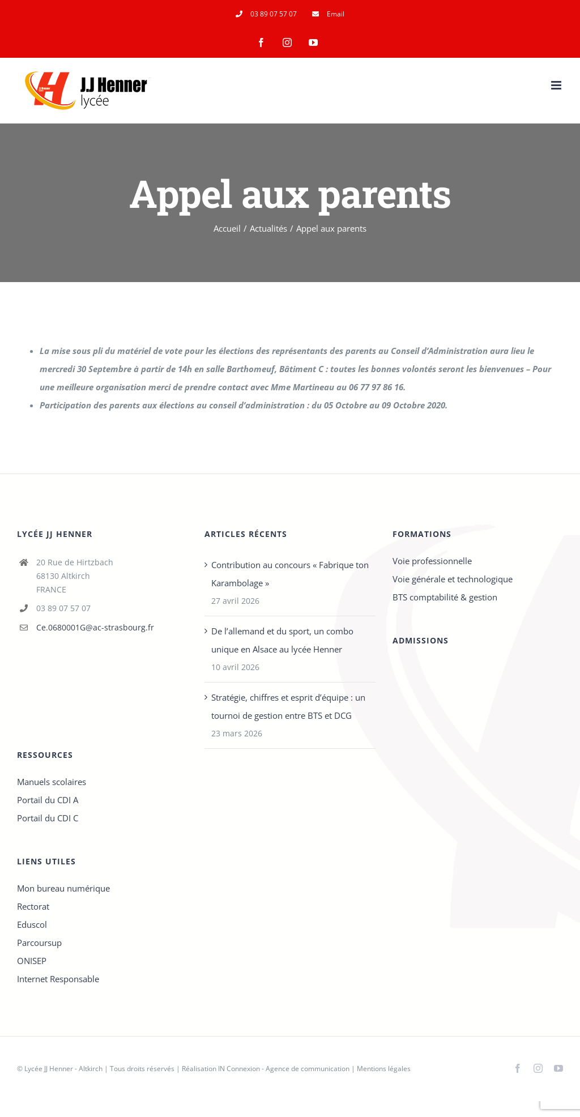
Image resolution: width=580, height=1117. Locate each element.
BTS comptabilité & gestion (445, 597)
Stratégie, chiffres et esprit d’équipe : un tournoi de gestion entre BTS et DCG (288, 706)
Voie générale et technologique (453, 579)
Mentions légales (384, 1068)
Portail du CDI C (47, 818)
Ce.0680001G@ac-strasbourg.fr (95, 627)
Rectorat (33, 906)
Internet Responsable (58, 978)
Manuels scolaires (51, 781)
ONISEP (31, 960)
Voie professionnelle (432, 560)
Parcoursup (39, 942)
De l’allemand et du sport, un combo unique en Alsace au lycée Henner (282, 640)
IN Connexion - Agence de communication (283, 1068)
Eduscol (32, 924)
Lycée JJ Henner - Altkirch (63, 1068)
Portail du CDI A (47, 799)
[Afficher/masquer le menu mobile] (557, 85)
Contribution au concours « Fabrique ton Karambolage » (290, 574)
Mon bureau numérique (63, 888)
